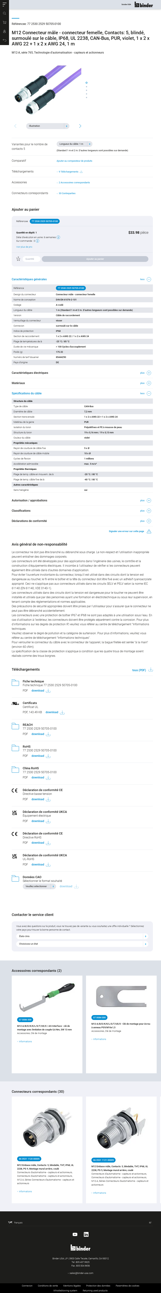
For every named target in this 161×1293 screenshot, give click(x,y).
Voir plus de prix (24, 246)
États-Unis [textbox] (24, 936)
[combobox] (47, 126)
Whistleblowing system (65, 1290)
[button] (4, 4)
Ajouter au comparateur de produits (74, 161)
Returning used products (95, 1290)
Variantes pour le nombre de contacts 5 (29, 146)
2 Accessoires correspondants (74, 182)
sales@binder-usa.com (81, 1273)
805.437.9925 (82, 1262)
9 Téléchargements (70, 172)
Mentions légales (72, 1285)
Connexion (27, 1285)
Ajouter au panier (95, 259)
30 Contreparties (67, 193)
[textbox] (46, 126)
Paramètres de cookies (127, 1285)
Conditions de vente (48, 1285)
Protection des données (98, 1285)
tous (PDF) (139, 670)
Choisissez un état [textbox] (28, 943)
